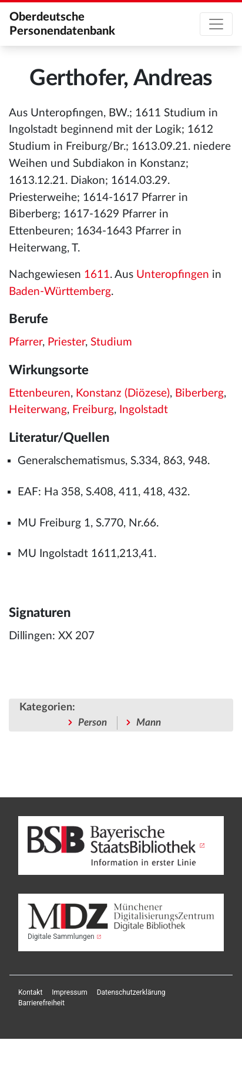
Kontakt (30, 992)
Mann (148, 722)
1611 (97, 274)
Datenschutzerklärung (131, 992)
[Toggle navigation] (216, 24)
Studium (111, 342)
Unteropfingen (172, 274)
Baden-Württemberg (60, 291)
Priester (66, 342)
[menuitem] (30, 992)
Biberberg (199, 393)
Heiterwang (38, 409)
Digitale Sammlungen (61, 936)
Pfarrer (25, 342)
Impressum (69, 992)
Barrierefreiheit (41, 1003)
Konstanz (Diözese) (123, 393)
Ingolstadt (143, 409)
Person (92, 722)
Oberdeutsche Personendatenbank (62, 24)
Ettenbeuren (39, 393)
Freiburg (93, 409)
